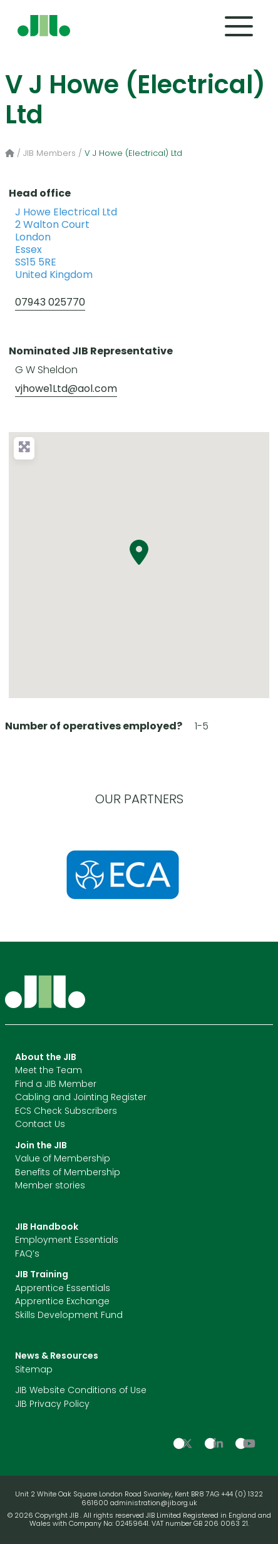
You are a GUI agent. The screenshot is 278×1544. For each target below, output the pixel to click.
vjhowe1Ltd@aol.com (66, 389)
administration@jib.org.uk (153, 1503)
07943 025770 (50, 303)
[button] (139, 552)
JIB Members (49, 154)
